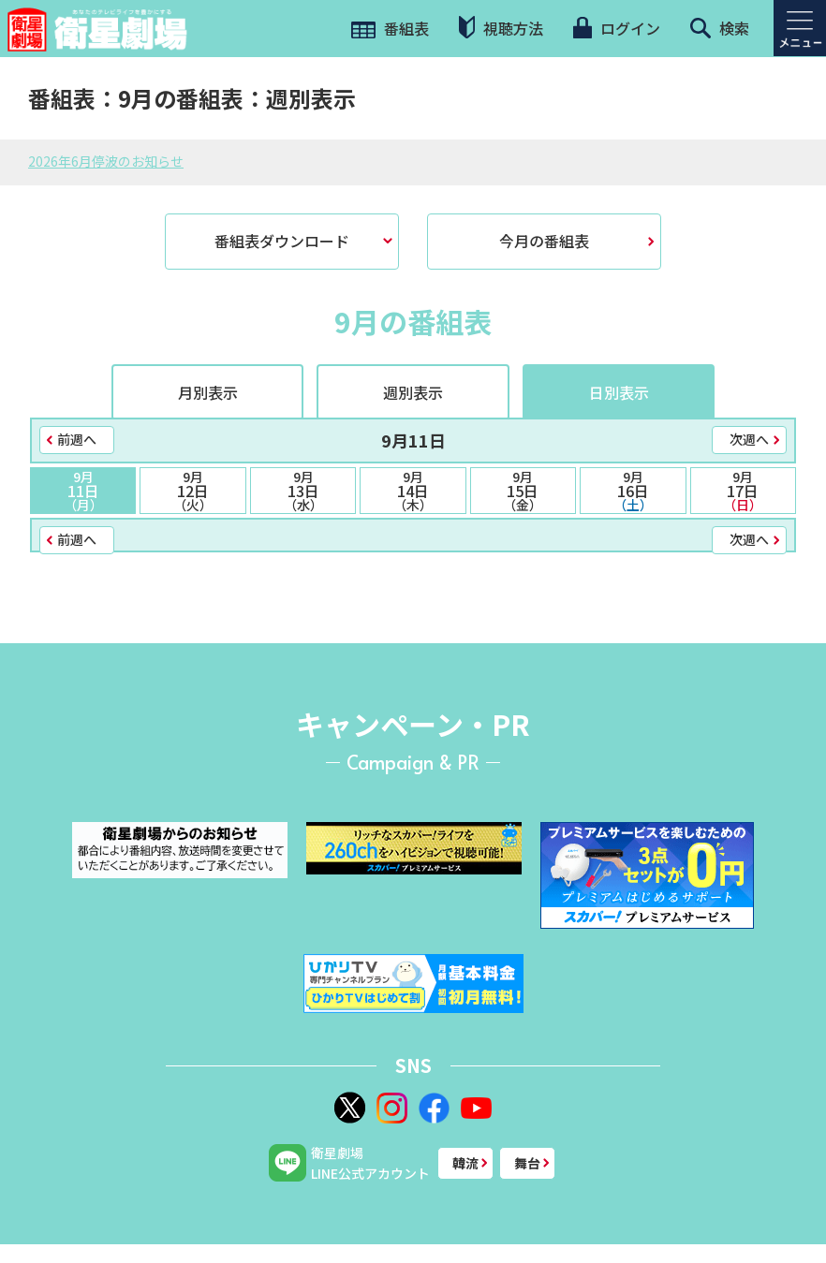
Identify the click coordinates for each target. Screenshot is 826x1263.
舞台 (527, 1162)
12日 (192, 490)
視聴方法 (501, 27)
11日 (83, 490)
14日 (413, 490)
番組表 (390, 28)
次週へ (749, 439)
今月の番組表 (544, 240)
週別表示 (413, 392)
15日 (523, 490)
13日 (303, 490)
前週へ (76, 439)
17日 (743, 490)
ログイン (616, 28)
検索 (719, 28)
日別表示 (619, 392)
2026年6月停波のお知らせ (106, 161)
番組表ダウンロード (281, 240)
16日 (633, 490)
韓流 (465, 1162)
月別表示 (208, 392)
